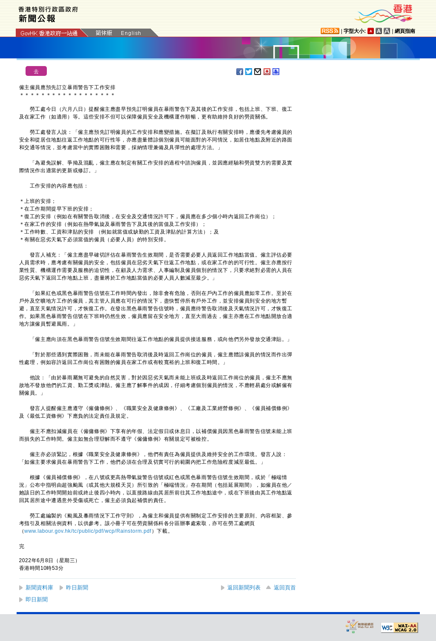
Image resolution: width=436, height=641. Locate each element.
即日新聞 (37, 599)
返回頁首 (285, 587)
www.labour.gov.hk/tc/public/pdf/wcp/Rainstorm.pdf (88, 531)
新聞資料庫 (39, 587)
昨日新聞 (77, 587)
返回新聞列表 (244, 587)
